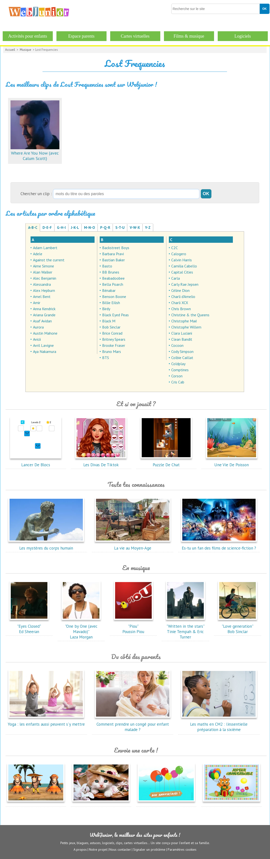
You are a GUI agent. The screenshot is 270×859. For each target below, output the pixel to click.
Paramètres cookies (182, 849)
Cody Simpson (182, 351)
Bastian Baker (113, 259)
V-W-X (135, 227)
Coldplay (178, 363)
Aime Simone (43, 266)
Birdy (106, 308)
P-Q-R (105, 227)
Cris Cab (177, 382)
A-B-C (32, 227)
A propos (80, 849)
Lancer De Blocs (35, 462)
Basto (107, 266)
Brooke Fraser (113, 345)
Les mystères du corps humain (46, 545)
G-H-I (61, 227)
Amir (36, 302)
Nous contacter (120, 849)
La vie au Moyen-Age (133, 545)
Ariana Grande (44, 314)
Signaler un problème (149, 849)
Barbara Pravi (113, 253)
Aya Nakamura (44, 351)
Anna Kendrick (44, 308)
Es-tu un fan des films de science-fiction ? (219, 545)
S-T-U (120, 227)
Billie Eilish (111, 302)
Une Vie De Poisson (231, 462)
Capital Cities (182, 272)
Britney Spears (113, 339)
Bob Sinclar (111, 327)
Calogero (178, 253)
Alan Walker (42, 272)
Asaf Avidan (42, 320)
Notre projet (98, 849)
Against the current (49, 259)
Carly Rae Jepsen (184, 284)
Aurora (38, 327)
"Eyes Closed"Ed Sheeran (29, 626)
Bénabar (109, 290)
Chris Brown (181, 308)
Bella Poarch (112, 284)
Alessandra (42, 284)
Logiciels (243, 36)
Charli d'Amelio (183, 296)
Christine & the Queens (190, 314)
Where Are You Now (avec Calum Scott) (35, 153)
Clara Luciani (181, 333)
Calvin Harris (181, 259)
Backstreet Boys (115, 247)
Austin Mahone (45, 333)
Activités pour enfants (27, 36)
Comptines (180, 369)
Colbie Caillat (182, 357)
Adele (37, 253)
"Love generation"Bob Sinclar (237, 626)
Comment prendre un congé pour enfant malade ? (133, 724)
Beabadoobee (113, 278)
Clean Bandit (181, 339)
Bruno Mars (111, 351)
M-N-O (89, 227)
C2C (174, 247)
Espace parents (81, 36)
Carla (175, 278)
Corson (177, 375)
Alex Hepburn (44, 290)
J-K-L (75, 227)
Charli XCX (179, 302)
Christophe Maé (184, 320)
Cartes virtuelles (135, 36)
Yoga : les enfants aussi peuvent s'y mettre (46, 721)
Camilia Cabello (184, 266)
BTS (105, 357)
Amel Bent (42, 296)
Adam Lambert (45, 247)
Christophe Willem (186, 327)
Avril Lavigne (43, 345)
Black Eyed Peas (115, 314)
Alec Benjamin (44, 278)
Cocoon (177, 345)
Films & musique (188, 36)
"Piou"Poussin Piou (133, 626)
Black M (108, 320)
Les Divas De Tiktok (101, 462)
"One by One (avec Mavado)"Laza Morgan (81, 629)
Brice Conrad (112, 333)
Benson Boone (114, 296)
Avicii (37, 339)
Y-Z (148, 227)
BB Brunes (110, 272)
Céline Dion (180, 290)
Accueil (10, 50)
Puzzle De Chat (166, 462)
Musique (25, 50)
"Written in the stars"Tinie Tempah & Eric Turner (185, 629)
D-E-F (47, 227)
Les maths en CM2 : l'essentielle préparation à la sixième (219, 724)
